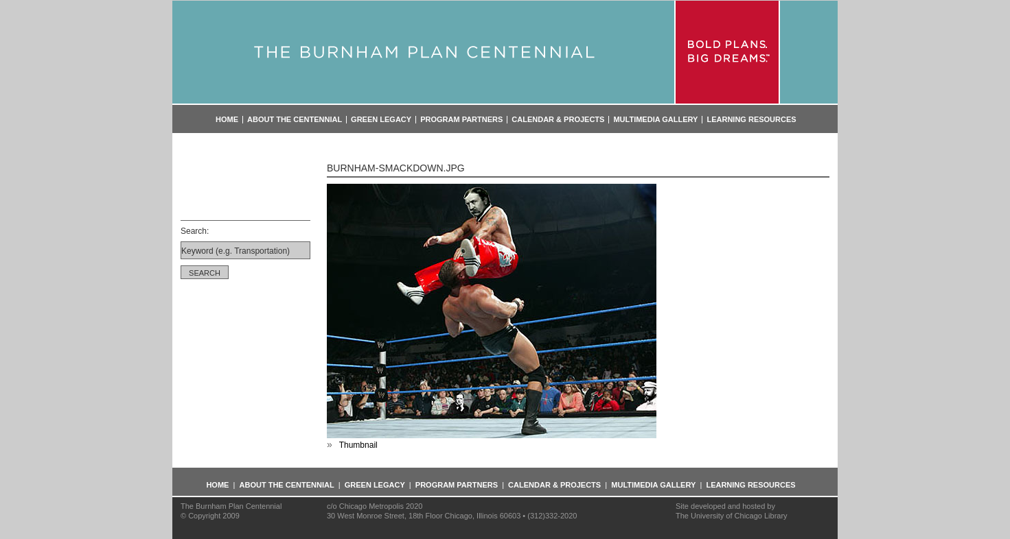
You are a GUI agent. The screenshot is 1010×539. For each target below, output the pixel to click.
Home (227, 119)
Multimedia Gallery (655, 119)
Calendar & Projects (558, 119)
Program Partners (461, 119)
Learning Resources (751, 119)
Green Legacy (381, 119)
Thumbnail (358, 445)
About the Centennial (294, 119)
